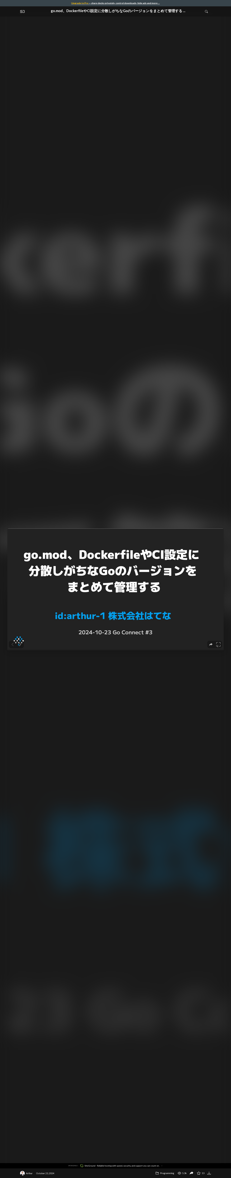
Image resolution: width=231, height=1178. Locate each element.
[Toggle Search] (206, 11)
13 (200, 1173)
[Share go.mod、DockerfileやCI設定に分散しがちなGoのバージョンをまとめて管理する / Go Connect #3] (191, 1173)
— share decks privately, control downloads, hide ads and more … (115, 3)
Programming (164, 1173)
